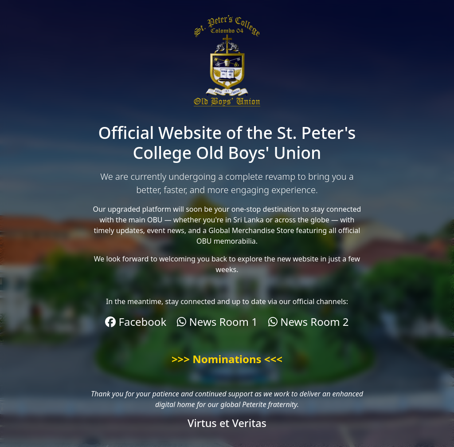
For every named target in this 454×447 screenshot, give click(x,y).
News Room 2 (308, 321)
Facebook (135, 321)
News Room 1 (217, 321)
